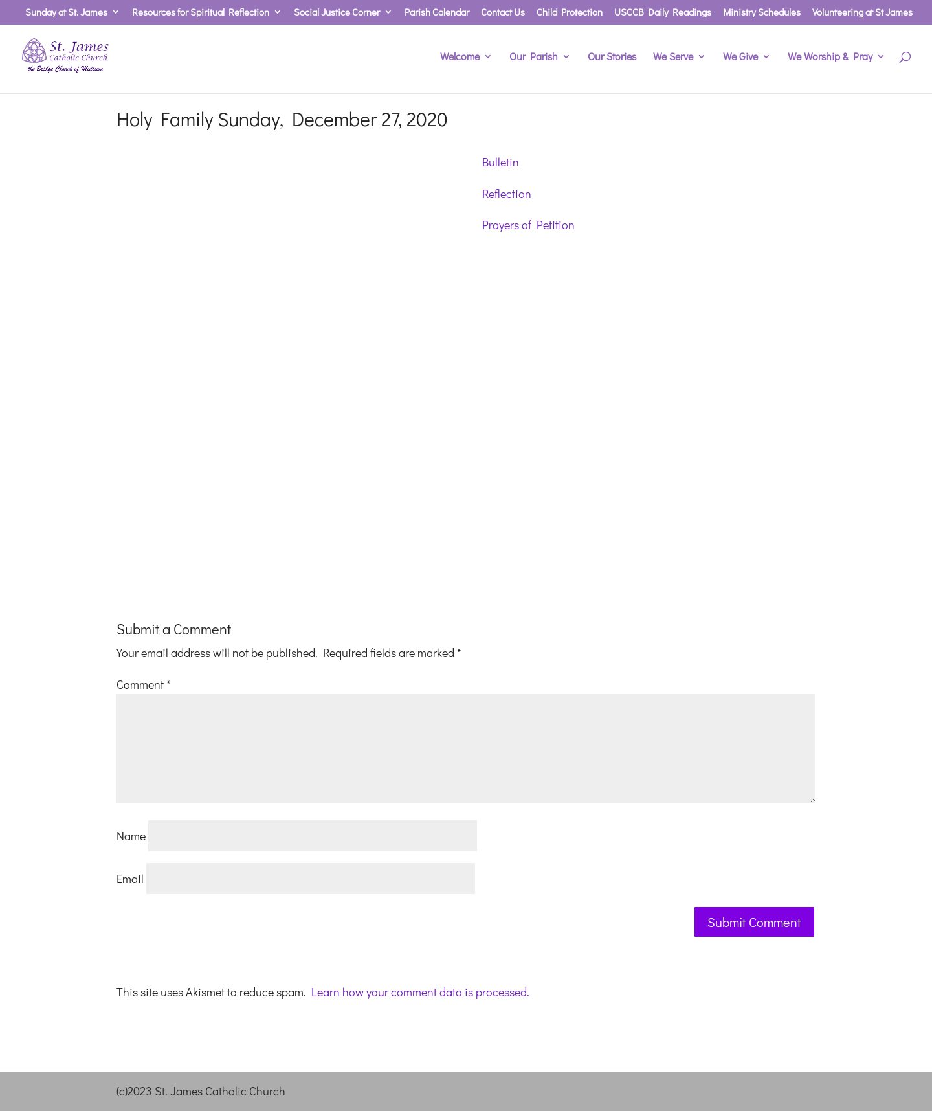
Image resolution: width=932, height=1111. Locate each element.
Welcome (460, 57)
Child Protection (570, 12)
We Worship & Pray (830, 57)
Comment (143, 684)
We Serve (673, 57)
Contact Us (503, 12)
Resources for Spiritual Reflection (200, 12)
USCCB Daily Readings (662, 12)
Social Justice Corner (337, 12)
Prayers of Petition (528, 224)
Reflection (506, 193)
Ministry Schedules (762, 12)
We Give (740, 57)
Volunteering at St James (862, 12)
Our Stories (612, 57)
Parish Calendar (437, 12)
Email (130, 878)
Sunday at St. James (66, 12)
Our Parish (533, 57)
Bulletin (500, 162)
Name (131, 836)
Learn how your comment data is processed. (420, 992)
